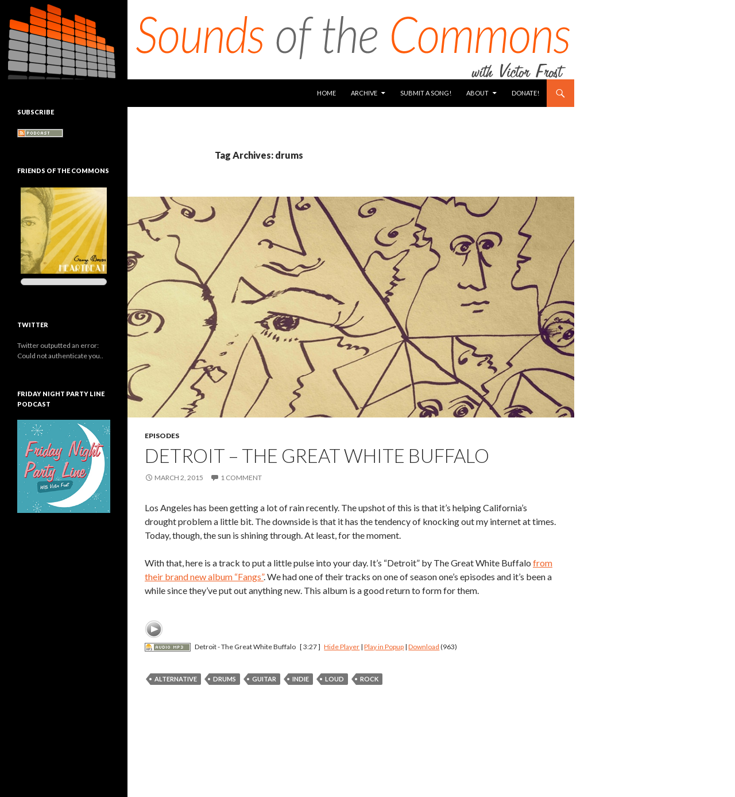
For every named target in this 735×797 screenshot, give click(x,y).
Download (423, 646)
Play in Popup (384, 646)
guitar (264, 679)
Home (326, 93)
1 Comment (241, 477)
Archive (364, 93)
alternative (175, 679)
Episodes (162, 435)
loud (334, 679)
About (477, 93)
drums (224, 679)
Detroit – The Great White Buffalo (317, 455)
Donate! (525, 93)
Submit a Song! (425, 93)
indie (300, 679)
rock (369, 679)
